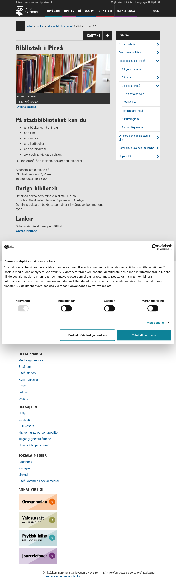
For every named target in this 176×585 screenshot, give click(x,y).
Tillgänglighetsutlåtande (35, 439)
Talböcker (130, 102)
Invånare (53, 11)
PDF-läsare (26, 426)
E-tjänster (117, 2)
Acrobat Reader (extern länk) (61, 576)
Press (22, 386)
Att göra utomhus (132, 69)
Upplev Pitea (126, 156)
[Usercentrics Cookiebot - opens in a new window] (155, 247)
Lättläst (128, 2)
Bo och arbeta (127, 44)
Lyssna (23, 398)
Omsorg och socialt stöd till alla (135, 137)
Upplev (69, 11)
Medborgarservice (31, 360)
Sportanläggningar (133, 127)
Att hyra (126, 77)
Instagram (25, 468)
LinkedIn (24, 474)
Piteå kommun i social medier (39, 481)
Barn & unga (125, 11)
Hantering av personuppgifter (39, 432)
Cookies (24, 419)
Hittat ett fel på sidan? (34, 445)
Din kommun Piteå (130, 52)
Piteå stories (27, 373)
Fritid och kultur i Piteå (60, 26)
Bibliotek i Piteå (131, 85)
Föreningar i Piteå (132, 110)
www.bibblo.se (26, 230)
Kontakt (99, 35)
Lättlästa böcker (134, 94)
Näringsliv (86, 11)
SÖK (156, 10)
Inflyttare (105, 11)
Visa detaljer (155, 322)
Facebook (25, 462)
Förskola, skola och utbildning (136, 147)
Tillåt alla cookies (144, 335)
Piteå (30, 26)
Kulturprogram (130, 119)
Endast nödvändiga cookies (87, 335)
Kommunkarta (28, 379)
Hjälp (22, 413)
